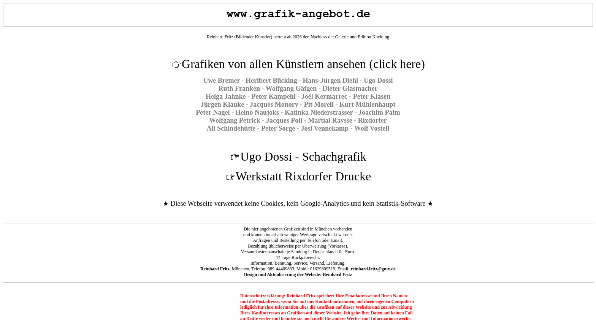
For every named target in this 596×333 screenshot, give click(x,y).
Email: (367, 268)
